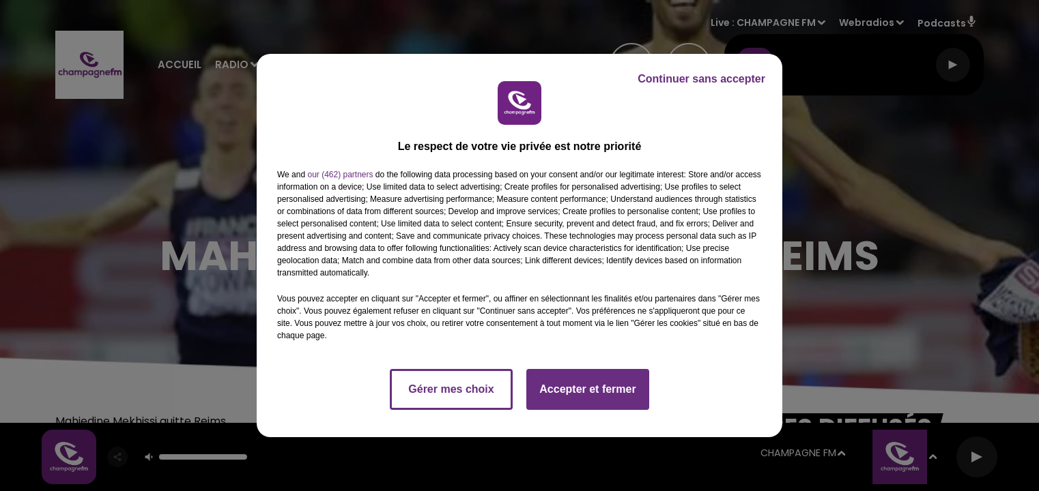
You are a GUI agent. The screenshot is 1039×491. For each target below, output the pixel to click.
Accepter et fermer (587, 389)
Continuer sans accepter (701, 79)
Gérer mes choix (451, 389)
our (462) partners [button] (340, 174)
